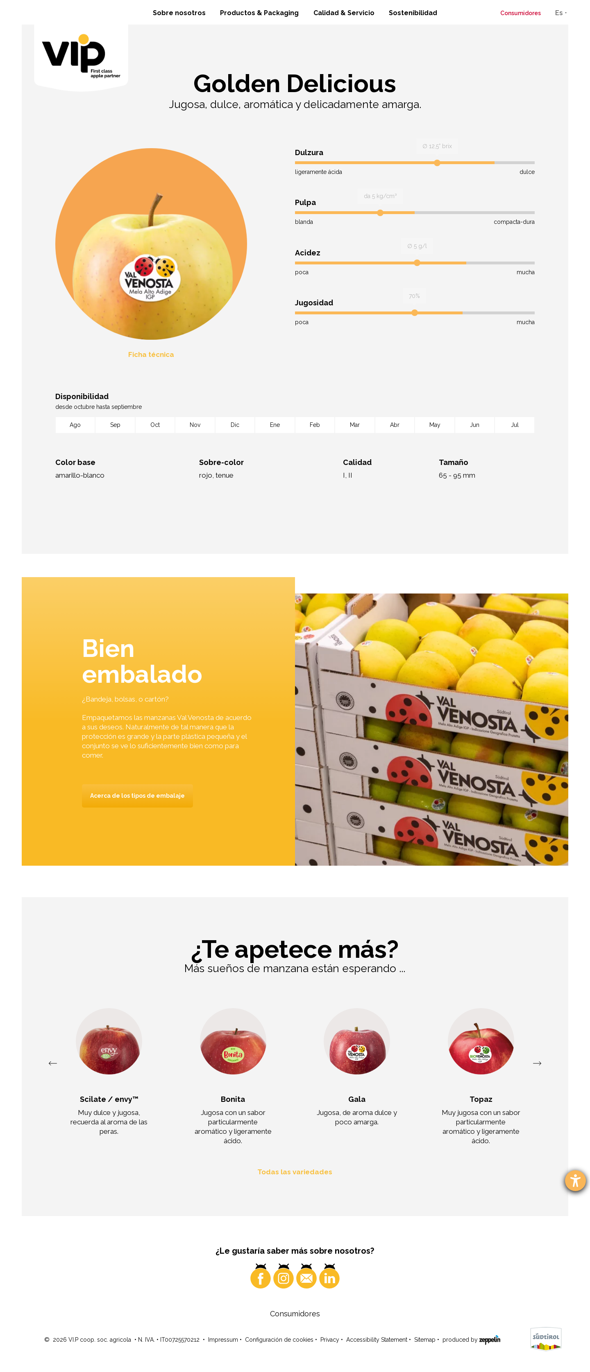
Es (559, 13)
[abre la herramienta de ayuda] (575, 1180)
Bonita (233, 1099)
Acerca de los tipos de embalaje (137, 795)
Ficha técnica (151, 354)
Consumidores (520, 13)
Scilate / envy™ (109, 1099)
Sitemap (425, 1339)
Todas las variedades (294, 1172)
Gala (356, 1099)
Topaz (481, 1099)
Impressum (223, 1339)
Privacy (329, 1339)
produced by (471, 1339)
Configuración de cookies (279, 1339)
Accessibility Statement (376, 1339)
